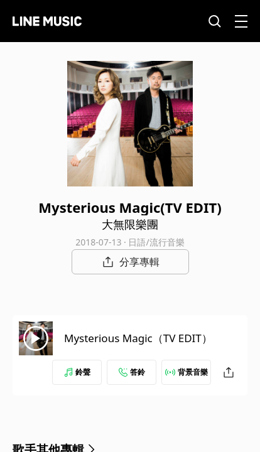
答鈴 (132, 372)
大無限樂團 (130, 224)
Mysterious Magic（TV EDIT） (138, 338)
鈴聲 (77, 372)
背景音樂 (186, 372)
